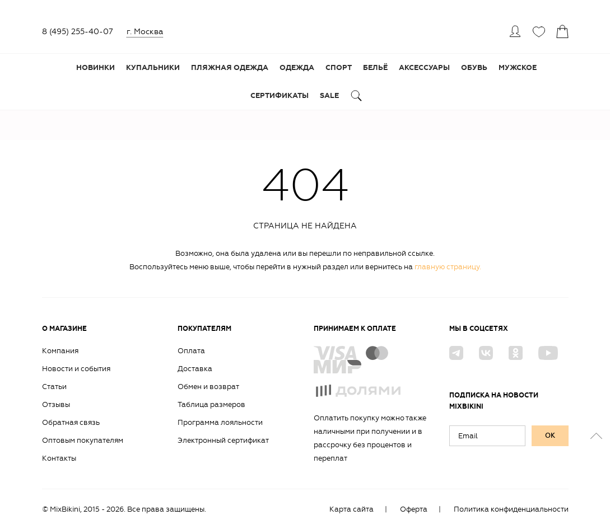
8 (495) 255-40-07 (77, 31)
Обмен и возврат (208, 386)
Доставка (195, 368)
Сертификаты (279, 95)
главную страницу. (448, 267)
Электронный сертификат (223, 440)
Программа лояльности (220, 422)
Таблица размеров (211, 404)
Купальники (153, 67)
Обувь (474, 67)
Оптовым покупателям (82, 440)
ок (550, 435)
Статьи (54, 386)
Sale (329, 95)
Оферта (413, 509)
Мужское (518, 67)
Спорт (338, 67)
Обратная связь (71, 422)
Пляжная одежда (229, 67)
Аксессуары (424, 67)
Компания (60, 351)
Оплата (191, 351)
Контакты (59, 458)
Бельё (375, 67)
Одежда (297, 67)
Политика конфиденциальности (511, 509)
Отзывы (56, 404)
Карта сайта (351, 509)
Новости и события (76, 368)
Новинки (95, 67)
